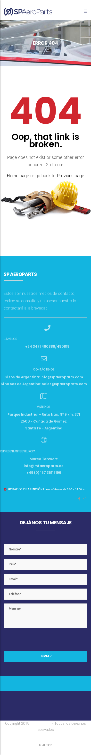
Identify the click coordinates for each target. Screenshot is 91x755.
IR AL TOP (45, 745)
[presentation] (40, 641)
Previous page (70, 176)
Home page (18, 176)
